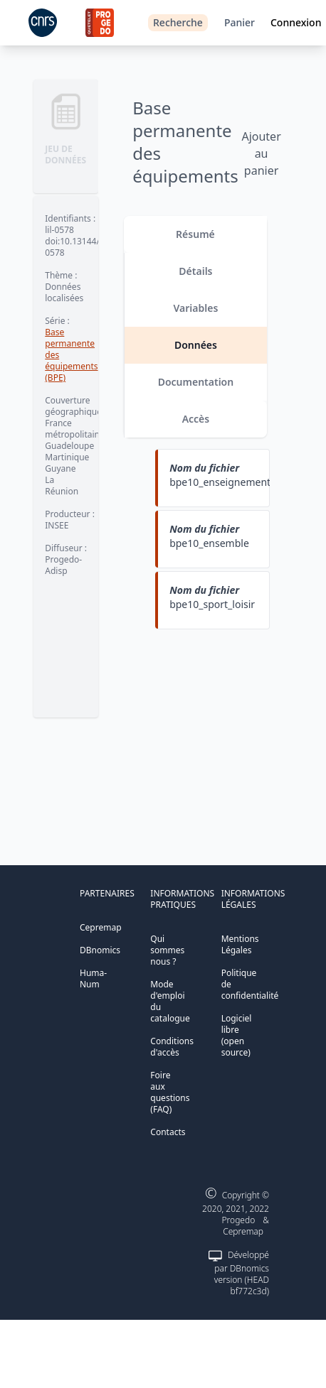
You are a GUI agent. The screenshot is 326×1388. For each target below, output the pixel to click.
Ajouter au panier (260, 153)
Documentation (196, 382)
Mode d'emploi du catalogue (169, 1001)
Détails (195, 271)
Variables (196, 308)
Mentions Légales (240, 944)
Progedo (239, 1220)
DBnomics (100, 950)
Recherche (178, 22)
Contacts (167, 1132)
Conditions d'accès (172, 1046)
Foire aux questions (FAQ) (169, 1092)
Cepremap (101, 927)
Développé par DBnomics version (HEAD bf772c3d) (241, 1273)
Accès (196, 418)
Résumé (195, 234)
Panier (239, 22)
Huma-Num (93, 978)
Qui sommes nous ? (167, 950)
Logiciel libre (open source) (236, 1035)
